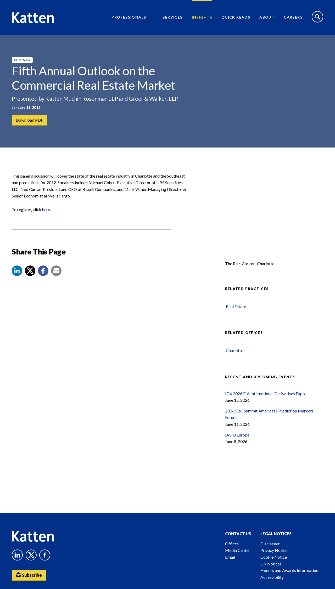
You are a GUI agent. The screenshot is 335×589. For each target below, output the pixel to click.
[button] (17, 270)
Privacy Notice (273, 550)
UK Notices (271, 563)
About (267, 17)
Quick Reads (235, 17)
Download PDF (29, 119)
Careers (293, 17)
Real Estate (236, 306)
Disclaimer (270, 543)
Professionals (128, 17)
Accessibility (272, 577)
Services (172, 17)
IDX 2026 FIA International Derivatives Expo (265, 393)
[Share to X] (30, 270)
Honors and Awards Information (289, 570)
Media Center (237, 550)
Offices (232, 543)
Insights (202, 17)
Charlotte (234, 350)
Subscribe (29, 574)
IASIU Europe (237, 434)
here (46, 209)
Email (230, 556)
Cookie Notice (273, 556)
